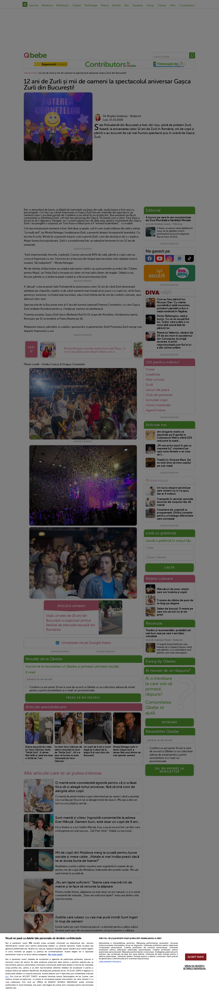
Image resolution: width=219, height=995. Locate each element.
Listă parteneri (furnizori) (110, 962)
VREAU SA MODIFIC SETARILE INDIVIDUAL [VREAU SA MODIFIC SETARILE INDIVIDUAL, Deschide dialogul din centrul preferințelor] (194, 967)
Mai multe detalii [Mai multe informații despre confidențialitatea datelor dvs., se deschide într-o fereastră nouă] (55, 954)
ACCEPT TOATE (196, 957)
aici (7, 976)
